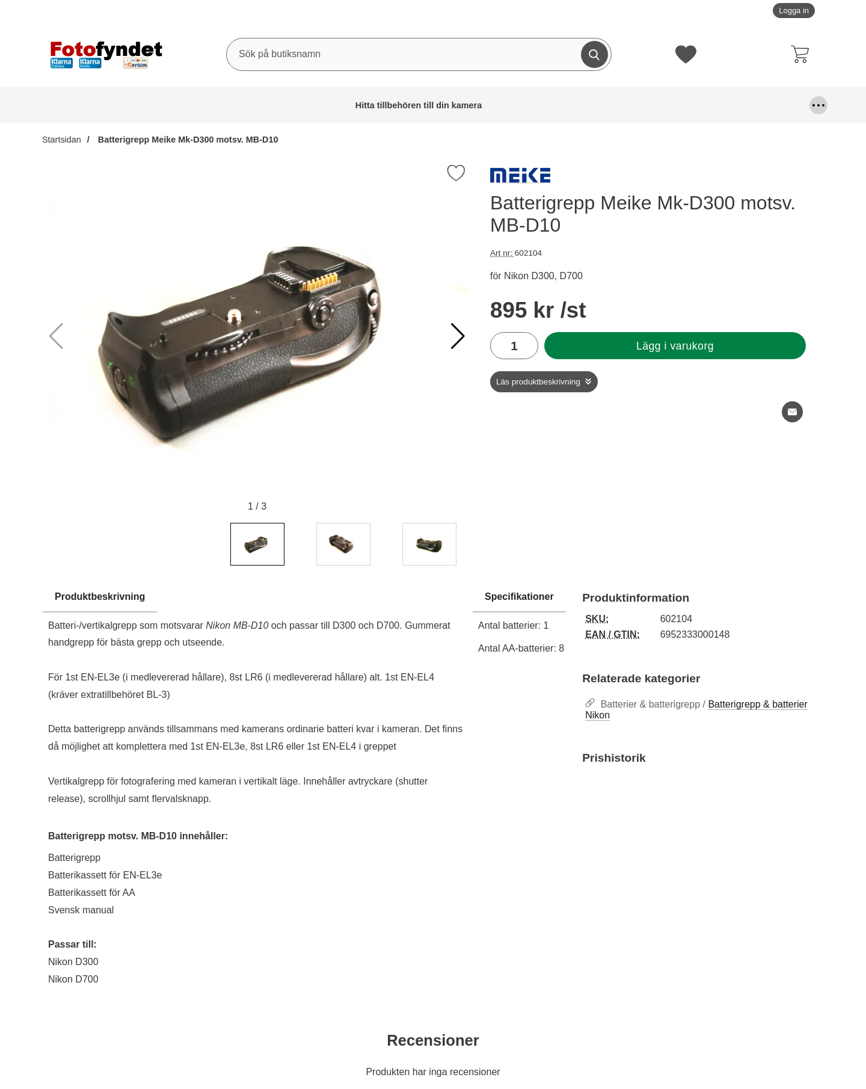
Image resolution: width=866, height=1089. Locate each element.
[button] (458, 336)
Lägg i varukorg (675, 346)
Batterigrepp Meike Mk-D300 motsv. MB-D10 (187, 139)
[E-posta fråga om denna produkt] (792, 411)
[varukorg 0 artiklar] (803, 54)
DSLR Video (307, 105)
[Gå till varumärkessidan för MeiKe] (520, 179)
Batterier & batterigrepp (165, 105)
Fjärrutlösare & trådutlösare (375, 105)
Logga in (794, 10)
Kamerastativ (770, 105)
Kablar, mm (615, 105)
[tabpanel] (257, 791)
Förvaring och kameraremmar (536, 105)
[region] (257, 597)
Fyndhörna (458, 105)
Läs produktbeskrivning (538, 381)
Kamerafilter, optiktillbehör (681, 105)
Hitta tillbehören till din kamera (73, 105)
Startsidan (61, 139)
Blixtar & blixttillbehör (245, 105)
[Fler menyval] (818, 105)
